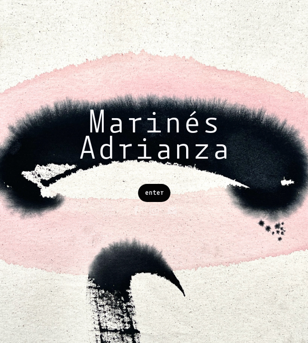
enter (154, 193)
